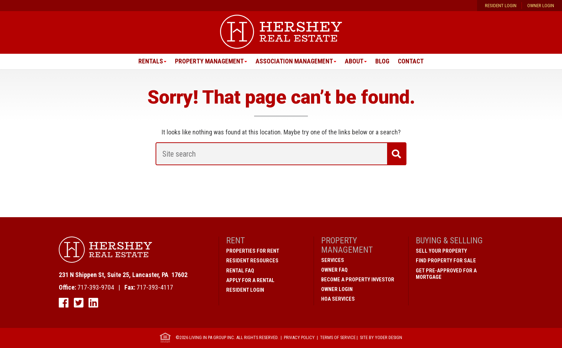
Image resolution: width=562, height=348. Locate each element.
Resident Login (500, 5)
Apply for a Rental (250, 280)
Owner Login (540, 5)
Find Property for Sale (446, 261)
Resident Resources (252, 261)
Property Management (208, 61)
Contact (412, 61)
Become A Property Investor (357, 279)
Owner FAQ (334, 270)
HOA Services (338, 299)
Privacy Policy (299, 337)
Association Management (294, 61)
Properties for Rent (252, 251)
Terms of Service (338, 337)
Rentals (149, 61)
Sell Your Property (441, 251)
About (355, 61)
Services (332, 260)
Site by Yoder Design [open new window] (381, 337)
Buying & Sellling (449, 241)
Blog (383, 61)
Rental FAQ (240, 270)
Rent (235, 241)
